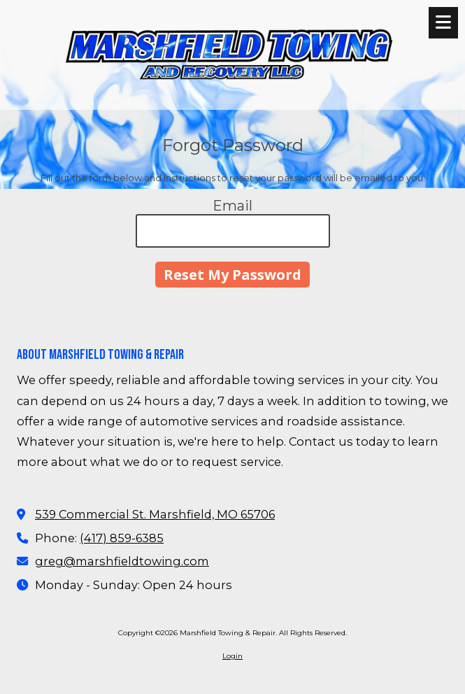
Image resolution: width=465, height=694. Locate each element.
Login (232, 655)
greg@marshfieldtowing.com (122, 561)
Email (232, 205)
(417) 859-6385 (122, 538)
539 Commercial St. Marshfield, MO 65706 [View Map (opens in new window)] (155, 514)
